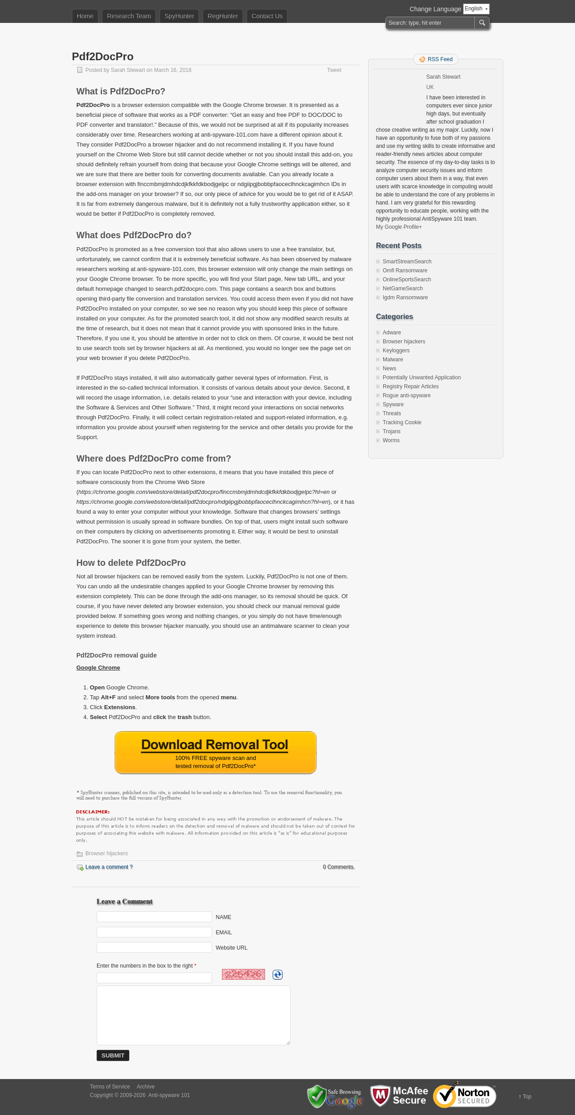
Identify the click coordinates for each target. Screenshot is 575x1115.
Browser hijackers (106, 853)
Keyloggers (396, 350)
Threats (392, 413)
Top (527, 1096)
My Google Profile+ (399, 227)
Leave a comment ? (109, 867)
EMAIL (224, 932)
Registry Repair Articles (411, 386)
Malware (393, 359)
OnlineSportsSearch (407, 279)
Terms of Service (110, 1087)
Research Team (129, 16)
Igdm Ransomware (405, 297)
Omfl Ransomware (405, 270)
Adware (392, 332)
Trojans (392, 431)
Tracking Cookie (402, 422)
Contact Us (267, 16)
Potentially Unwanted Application (422, 377)
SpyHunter (179, 16)
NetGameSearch (403, 288)
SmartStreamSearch (407, 261)
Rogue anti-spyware (407, 395)
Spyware (393, 404)
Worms (391, 440)
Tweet (334, 70)
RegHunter (223, 16)
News (389, 368)
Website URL (231, 948)
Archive (146, 1087)
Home (85, 16)
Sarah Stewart (128, 70)
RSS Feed (440, 59)
